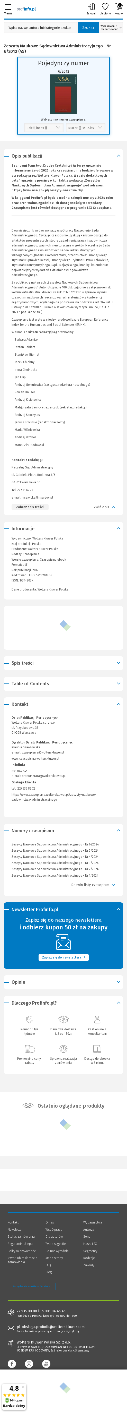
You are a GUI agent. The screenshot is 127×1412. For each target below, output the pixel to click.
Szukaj (88, 27)
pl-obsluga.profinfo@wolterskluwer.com (51, 1327)
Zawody (88, 1265)
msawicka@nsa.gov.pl (37, 497)
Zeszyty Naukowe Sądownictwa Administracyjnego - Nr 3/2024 (55, 863)
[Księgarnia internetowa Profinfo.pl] (26, 9)
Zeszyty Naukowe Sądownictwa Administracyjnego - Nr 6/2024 (55, 844)
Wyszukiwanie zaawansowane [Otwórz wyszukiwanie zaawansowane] (111, 28)
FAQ (48, 1265)
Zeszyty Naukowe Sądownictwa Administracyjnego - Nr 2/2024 (55, 869)
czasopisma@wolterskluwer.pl (43, 752)
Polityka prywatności (22, 1251)
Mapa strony (54, 1258)
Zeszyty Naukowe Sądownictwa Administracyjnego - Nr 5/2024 (55, 850)
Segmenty (90, 1251)
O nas (50, 1222)
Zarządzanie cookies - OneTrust (32, 1286)
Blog (49, 1272)
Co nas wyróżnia (57, 1251)
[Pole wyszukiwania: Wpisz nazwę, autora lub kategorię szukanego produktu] (40, 27)
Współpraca (54, 1229)
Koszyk (119, 9)
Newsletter (15, 1229)
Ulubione (105, 9)
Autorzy (88, 1229)
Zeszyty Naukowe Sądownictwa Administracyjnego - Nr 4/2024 (55, 857)
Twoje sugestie (56, 1244)
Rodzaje (89, 1258)
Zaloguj (91, 9)
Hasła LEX (90, 1244)
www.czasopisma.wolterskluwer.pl (35, 758)
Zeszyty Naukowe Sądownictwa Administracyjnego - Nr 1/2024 (55, 875)
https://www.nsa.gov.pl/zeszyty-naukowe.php (47, 190)
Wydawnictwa (92, 1222)
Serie (86, 1236)
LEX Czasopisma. (99, 208)
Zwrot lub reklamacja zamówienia (22, 1260)
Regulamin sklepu (20, 1244)
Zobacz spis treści (29, 507)
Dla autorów (54, 1236)
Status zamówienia (21, 1236)
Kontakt (13, 1222)
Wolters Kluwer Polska (43, 549)
